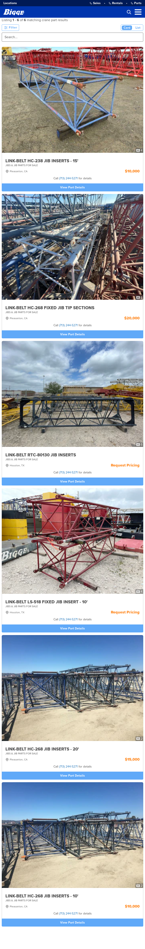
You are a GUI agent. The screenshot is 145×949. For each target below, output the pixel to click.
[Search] (72, 37)
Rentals (116, 3)
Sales (95, 3)
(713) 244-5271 (68, 178)
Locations (10, 3)
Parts (136, 3)
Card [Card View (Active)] (127, 28)
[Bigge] (13, 12)
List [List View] (137, 28)
